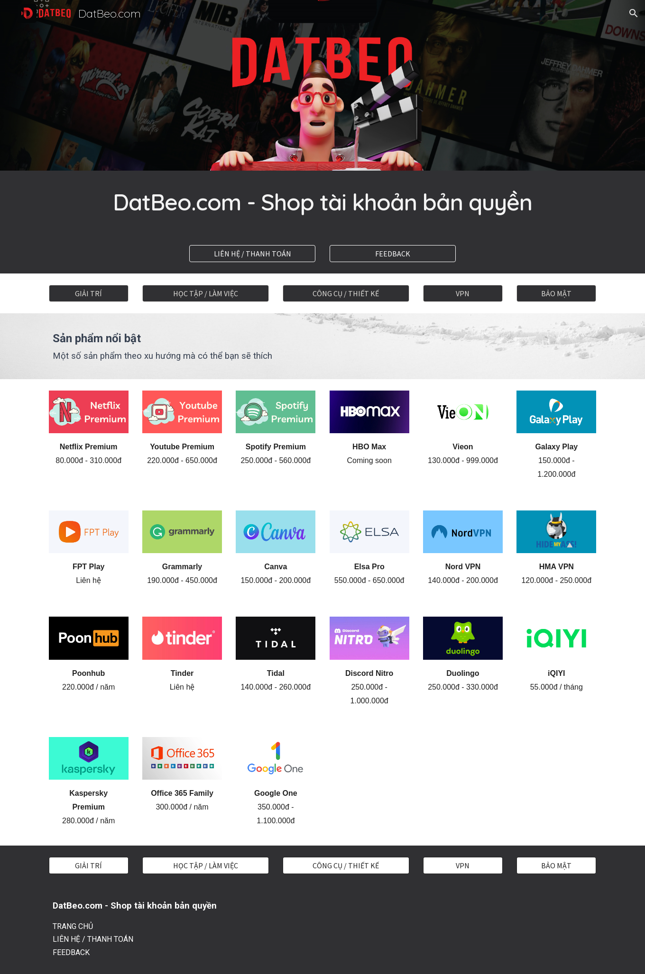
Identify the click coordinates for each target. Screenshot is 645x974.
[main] (322, 202)
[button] (633, 13)
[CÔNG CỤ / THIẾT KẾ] (345, 293)
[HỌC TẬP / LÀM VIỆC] (205, 293)
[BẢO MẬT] (556, 293)
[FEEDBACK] (392, 253)
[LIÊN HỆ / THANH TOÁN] (252, 253)
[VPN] (463, 293)
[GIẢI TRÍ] (88, 293)
